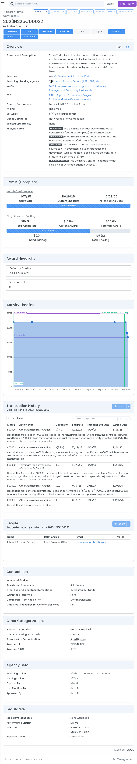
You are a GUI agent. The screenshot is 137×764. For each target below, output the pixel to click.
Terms (28, 759)
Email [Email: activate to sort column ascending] (80, 537)
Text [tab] (126, 46)
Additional (29, 36)
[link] (127, 418)
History (117, 31)
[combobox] (56, 4)
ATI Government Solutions (68, 76)
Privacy (38, 759)
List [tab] (119, 46)
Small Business (78, 639)
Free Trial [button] (127, 3)
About (7, 759)
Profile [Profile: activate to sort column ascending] (120, 537)
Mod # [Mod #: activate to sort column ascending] (11, 424)
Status (29, 31)
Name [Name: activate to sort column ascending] (10, 537)
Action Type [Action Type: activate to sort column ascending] (26, 424)
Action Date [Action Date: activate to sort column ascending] (120, 424)
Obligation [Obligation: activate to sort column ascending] (62, 424)
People (12, 36)
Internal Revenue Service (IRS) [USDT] (74, 81)
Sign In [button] (110, 3)
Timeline (64, 31)
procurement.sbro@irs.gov (91, 542)
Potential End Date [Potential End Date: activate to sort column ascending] (98, 424)
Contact (18, 759)
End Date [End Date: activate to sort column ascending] (77, 424)
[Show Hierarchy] (88, 76)
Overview (12, 31)
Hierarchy (47, 31)
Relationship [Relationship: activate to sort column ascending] (51, 537)
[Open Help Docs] (18, 16)
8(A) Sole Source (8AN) (62, 113)
